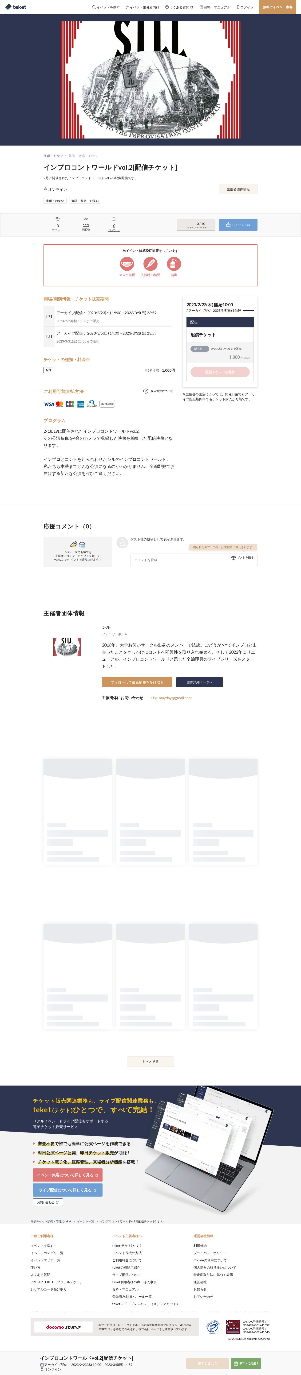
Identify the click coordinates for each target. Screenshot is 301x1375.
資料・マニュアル (125, 1289)
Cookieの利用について (210, 1260)
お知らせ (200, 1289)
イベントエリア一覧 (45, 1260)
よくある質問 (40, 1275)
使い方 (35, 1267)
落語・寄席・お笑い (84, 156)
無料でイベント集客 (278, 7)
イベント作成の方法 (127, 1253)
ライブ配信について (127, 1275)
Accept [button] (267, 1351)
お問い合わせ (203, 1296)
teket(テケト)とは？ (127, 1246)
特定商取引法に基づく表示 (213, 1275)
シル (106, 627)
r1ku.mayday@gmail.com (171, 697)
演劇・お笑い (54, 156)
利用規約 (200, 1246)
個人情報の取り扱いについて (215, 1267)
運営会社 (200, 1282)
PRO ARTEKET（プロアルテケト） (57, 1282)
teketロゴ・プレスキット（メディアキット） (146, 1304)
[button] (23, 1357)
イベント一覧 (85, 1221)
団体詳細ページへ (199, 682)
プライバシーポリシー (210, 1253)
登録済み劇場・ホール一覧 (132, 1296)
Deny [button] (243, 1352)
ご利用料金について (127, 1260)
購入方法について (162, 391)
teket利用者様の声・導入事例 (134, 1282)
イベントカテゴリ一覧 (47, 1253)
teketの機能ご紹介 (126, 1267)
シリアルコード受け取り (49, 1289)
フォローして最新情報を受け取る (137, 682)
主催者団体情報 (238, 189)
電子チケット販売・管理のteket (51, 1221)
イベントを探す (42, 1246)
